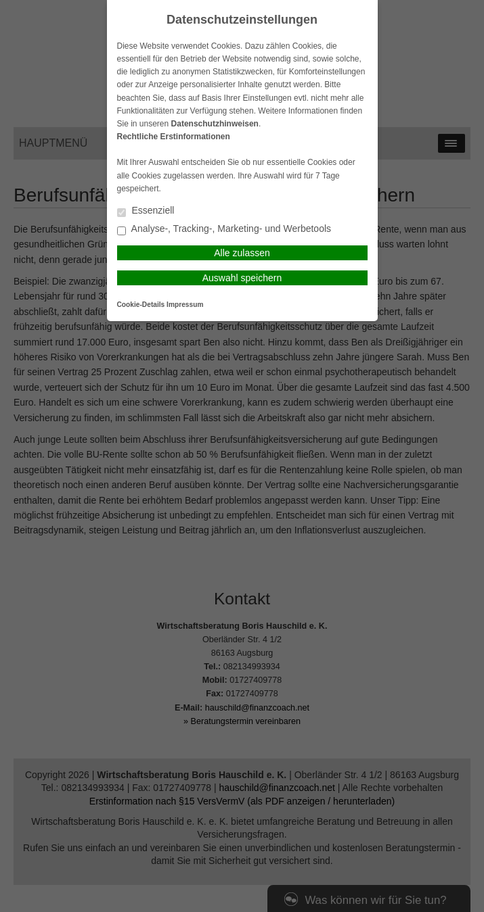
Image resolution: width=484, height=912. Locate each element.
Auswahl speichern (242, 277)
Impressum (185, 304)
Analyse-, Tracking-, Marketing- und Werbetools (224, 229)
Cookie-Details (141, 304)
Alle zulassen (242, 252)
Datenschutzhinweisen (215, 123)
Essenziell (146, 211)
